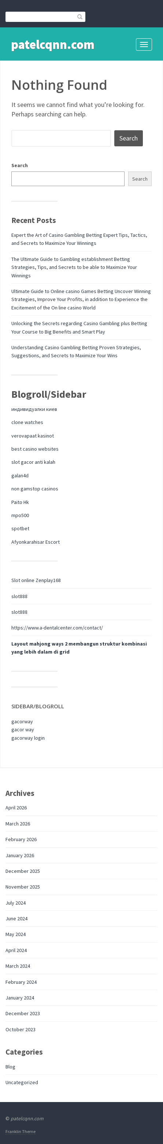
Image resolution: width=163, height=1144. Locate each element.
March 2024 (17, 966)
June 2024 (16, 918)
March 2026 (17, 823)
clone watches (27, 422)
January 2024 (19, 997)
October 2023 (20, 1029)
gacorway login (28, 738)
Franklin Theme (20, 1131)
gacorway (22, 721)
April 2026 (16, 807)
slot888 (19, 596)
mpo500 (20, 515)
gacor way (22, 729)
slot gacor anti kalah (33, 462)
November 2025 (22, 886)
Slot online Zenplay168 (36, 580)
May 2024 (15, 934)
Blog (10, 1066)
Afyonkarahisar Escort (35, 542)
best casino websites (35, 449)
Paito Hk (20, 502)
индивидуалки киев (34, 409)
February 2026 (21, 839)
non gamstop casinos (34, 488)
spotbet (20, 528)
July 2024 (15, 903)
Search (19, 165)
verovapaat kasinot (32, 435)
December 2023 (22, 1013)
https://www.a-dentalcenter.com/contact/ (57, 627)
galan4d (20, 475)
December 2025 (22, 871)
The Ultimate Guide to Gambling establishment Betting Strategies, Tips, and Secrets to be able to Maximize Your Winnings (74, 267)
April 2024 (16, 950)
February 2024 (21, 982)
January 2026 (19, 855)
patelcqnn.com (53, 44)
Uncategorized (21, 1082)
